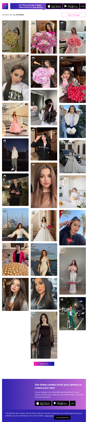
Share (74, 15)
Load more (44, 364)
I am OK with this (62, 417)
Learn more (49, 416)
